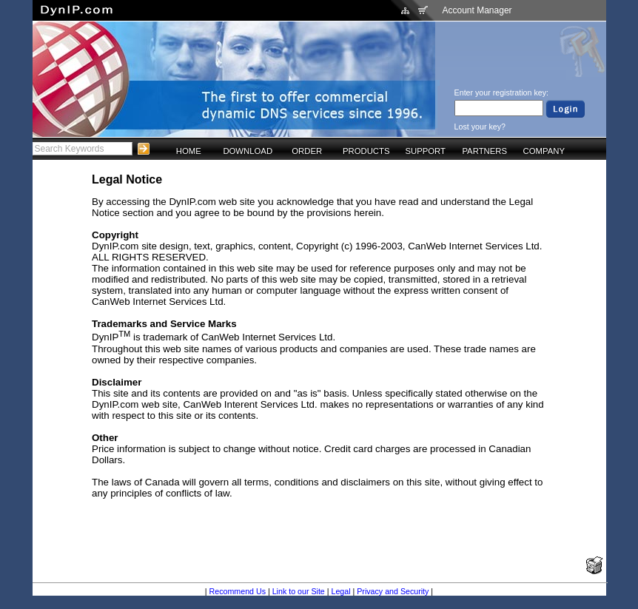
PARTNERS (484, 151)
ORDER (307, 151)
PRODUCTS (366, 151)
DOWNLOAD (247, 151)
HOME (188, 151)
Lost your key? (480, 126)
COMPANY (544, 151)
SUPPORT (425, 151)
